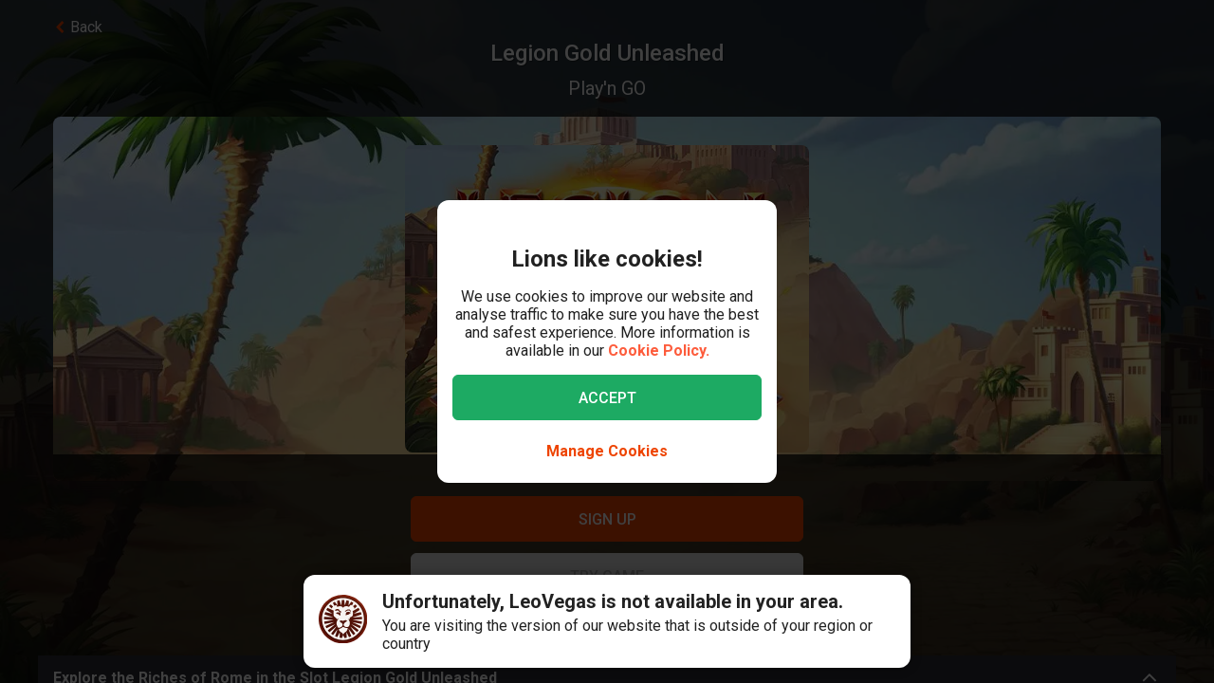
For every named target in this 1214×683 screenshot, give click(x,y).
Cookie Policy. (658, 351)
